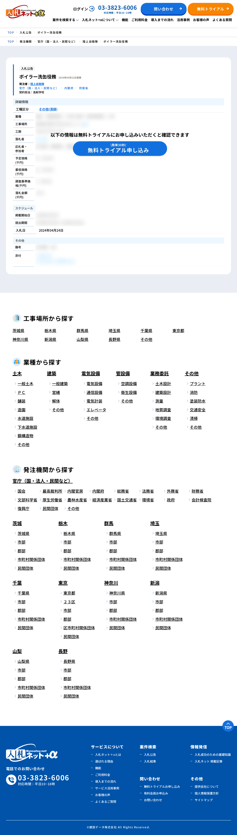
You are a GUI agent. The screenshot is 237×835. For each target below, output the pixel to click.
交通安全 (198, 410)
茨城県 (18, 330)
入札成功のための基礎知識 (213, 754)
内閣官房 (75, 491)
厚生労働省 (52, 500)
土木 (17, 373)
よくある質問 (222, 19)
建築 (51, 373)
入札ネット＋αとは (108, 754)
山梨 (17, 651)
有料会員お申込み (156, 793)
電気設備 (90, 373)
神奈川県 (20, 339)
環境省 (148, 500)
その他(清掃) (48, 109)
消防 (194, 392)
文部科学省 (27, 500)
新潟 (154, 582)
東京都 (178, 330)
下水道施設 (27, 427)
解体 (56, 401)
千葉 (17, 582)
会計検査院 (201, 500)
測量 (159, 401)
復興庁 (23, 508)
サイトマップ (204, 800)
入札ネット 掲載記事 (208, 761)
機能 (125, 19)
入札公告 (150, 754)
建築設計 (163, 392)
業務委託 (159, 373)
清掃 (194, 418)
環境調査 (163, 418)
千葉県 (146, 330)
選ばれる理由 (104, 761)
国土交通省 (127, 500)
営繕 (56, 392)
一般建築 (60, 383)
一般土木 (25, 383)
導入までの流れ (162, 19)
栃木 (63, 523)
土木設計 (163, 383)
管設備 (123, 373)
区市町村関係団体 (74, 627)
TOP (228, 727)
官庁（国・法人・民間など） (42, 480)
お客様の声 (201, 19)
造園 (21, 410)
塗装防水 (198, 401)
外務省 (173, 491)
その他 (146, 339)
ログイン (80, 9)
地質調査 (163, 410)
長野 (63, 651)
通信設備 (94, 392)
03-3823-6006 (44, 780)
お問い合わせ (153, 800)
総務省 (123, 491)
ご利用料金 (139, 19)
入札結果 (150, 761)
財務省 (197, 491)
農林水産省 (77, 500)
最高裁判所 (52, 491)
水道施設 (25, 418)
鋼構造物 (25, 435)
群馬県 (82, 330)
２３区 (69, 602)
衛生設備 (129, 392)
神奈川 (111, 582)
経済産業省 (102, 500)
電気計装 (94, 401)
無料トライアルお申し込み (162, 786)
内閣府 (98, 491)
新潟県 (50, 339)
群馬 (108, 523)
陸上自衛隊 (37, 84)
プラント (198, 383)
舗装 (21, 401)
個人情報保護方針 (207, 793)
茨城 (17, 523)
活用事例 (183, 19)
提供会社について (207, 786)
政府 (171, 500)
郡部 (21, 551)
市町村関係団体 (29, 559)
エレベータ (96, 410)
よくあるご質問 (105, 801)
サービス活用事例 (107, 788)
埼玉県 (114, 330)
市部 (21, 542)
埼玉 (154, 523)
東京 (63, 582)
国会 (21, 491)
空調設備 (129, 383)
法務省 (148, 491)
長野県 (114, 339)
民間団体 (50, 508)
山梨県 (82, 339)
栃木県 (50, 330)
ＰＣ (21, 392)
